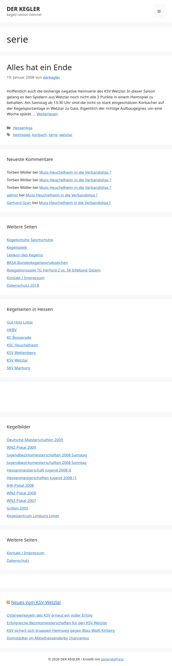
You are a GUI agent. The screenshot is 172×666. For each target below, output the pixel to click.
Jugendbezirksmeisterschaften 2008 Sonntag (46, 462)
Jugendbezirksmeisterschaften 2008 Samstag (47, 454)
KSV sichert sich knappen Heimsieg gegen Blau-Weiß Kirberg (61, 630)
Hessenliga (22, 127)
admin (12, 195)
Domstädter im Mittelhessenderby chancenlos (48, 638)
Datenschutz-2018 (23, 285)
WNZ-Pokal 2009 (21, 447)
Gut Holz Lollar (20, 322)
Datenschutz (18, 560)
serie (53, 134)
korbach (39, 134)
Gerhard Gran (19, 202)
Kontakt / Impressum (25, 277)
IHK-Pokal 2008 (20, 485)
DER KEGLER (23, 9)
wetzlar (65, 134)
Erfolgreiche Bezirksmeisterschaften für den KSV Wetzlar (57, 622)
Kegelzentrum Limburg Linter (33, 515)
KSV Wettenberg (21, 352)
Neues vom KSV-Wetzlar (36, 602)
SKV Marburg (18, 367)
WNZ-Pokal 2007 (21, 500)
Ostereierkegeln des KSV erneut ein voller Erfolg (49, 615)
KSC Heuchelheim (22, 345)
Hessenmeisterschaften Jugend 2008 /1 (42, 477)
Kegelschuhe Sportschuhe (30, 239)
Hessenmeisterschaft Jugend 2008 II (39, 470)
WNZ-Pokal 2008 (21, 492)
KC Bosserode (19, 337)
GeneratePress (112, 659)
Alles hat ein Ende (39, 67)
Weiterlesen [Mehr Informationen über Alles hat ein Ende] (47, 113)
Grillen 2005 (17, 508)
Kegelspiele (17, 247)
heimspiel (21, 134)
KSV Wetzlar (17, 360)
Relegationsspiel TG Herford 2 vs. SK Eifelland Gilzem (54, 270)
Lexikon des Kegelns (25, 254)
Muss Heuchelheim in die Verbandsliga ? (75, 172)
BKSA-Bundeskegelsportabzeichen (37, 262)
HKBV (12, 329)
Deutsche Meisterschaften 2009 (35, 439)
